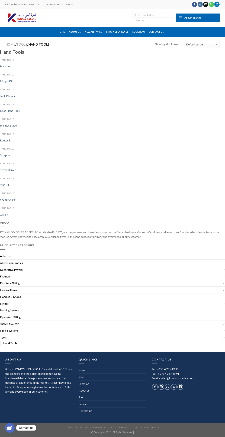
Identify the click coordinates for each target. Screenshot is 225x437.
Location (138, 31)
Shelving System (9, 323)
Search (140, 20)
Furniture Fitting (10, 283)
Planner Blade (8, 125)
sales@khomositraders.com (177, 378)
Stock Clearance (117, 31)
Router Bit (6, 140)
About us (75, 31)
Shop (82, 377)
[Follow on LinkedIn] (216, 4)
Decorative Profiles (12, 269)
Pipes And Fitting (10, 317)
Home (10, 44)
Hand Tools (10, 343)
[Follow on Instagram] (200, 4)
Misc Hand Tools (10, 110)
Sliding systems (9, 330)
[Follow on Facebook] (194, 4)
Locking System (9, 310)
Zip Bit (4, 214)
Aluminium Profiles (11, 262)
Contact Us (156, 31)
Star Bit (4, 184)
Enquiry (83, 404)
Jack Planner (7, 96)
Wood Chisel (7, 199)
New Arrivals (93, 31)
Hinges (4, 303)
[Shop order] (202, 44)
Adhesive (5, 256)
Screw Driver (8, 169)
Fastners (5, 276)
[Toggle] (223, 269)
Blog (81, 397)
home (61, 31)
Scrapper (5, 155)
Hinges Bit (6, 81)
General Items (8, 290)
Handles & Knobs (10, 296)
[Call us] (211, 4)
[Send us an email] (205, 4)
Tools (22, 44)
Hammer (5, 66)
